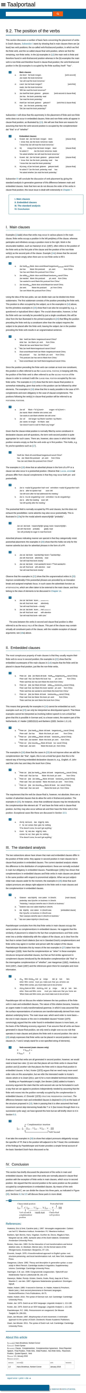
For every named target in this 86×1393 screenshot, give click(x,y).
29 (64, 1100)
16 (32, 389)
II (17, 115)
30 (8, 1194)
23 (24, 710)
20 (43, 542)
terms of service (68, 1389)
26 (60, 881)
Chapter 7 (67, 190)
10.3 (64, 813)
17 (34, 446)
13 (41, 122)
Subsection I (27, 44)
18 (23, 467)
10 (30, 1103)
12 (53, 54)
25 (19, 802)
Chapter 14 (56, 591)
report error (12, 1378)
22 (57, 659)
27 (64, 947)
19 (19, 516)
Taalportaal (21, 4)
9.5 (25, 1194)
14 (17, 235)
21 (34, 576)
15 (35, 308)
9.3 (14, 1114)
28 (8, 1037)
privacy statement (52, 1389)
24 (23, 752)
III (17, 179)
